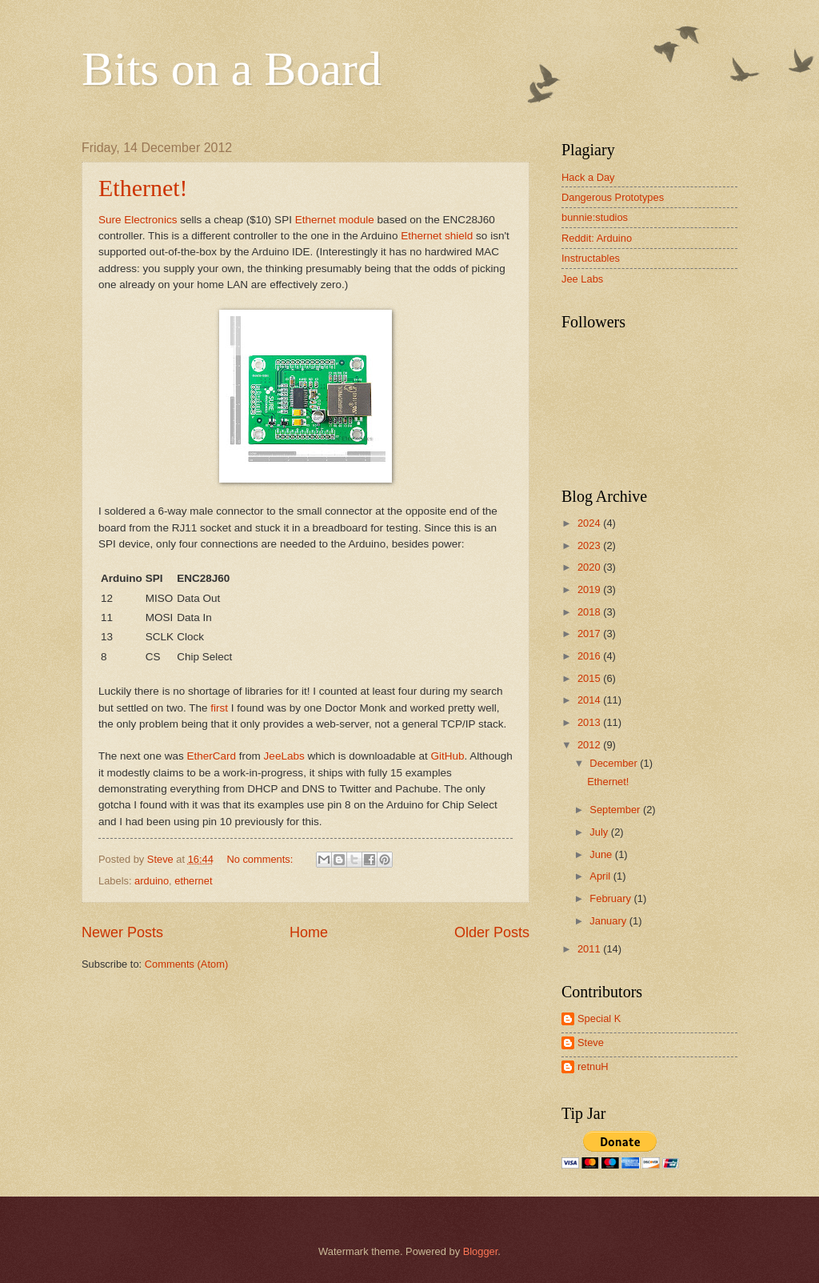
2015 (590, 678)
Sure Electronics (137, 220)
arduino (151, 881)
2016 (590, 656)
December (614, 763)
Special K (599, 1018)
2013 (590, 722)
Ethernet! (143, 187)
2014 (590, 700)
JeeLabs (284, 756)
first (219, 708)
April (601, 876)
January (609, 921)
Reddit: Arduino (596, 238)
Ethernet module (334, 220)
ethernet (193, 881)
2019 (590, 589)
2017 (590, 633)
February (611, 898)
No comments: (261, 859)
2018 (590, 612)
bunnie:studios (594, 217)
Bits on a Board (232, 68)
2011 (590, 949)
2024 (590, 523)
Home (309, 932)
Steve (590, 1042)
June (602, 854)
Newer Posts (122, 932)
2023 (590, 545)
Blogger (480, 1251)
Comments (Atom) (186, 964)
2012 (590, 745)
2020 (590, 567)
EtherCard (211, 756)
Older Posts (491, 932)
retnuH (593, 1066)
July (599, 832)
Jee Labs (582, 279)
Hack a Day (588, 177)
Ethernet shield (437, 236)
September (616, 810)
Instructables (590, 258)
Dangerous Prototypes (612, 197)
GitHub (448, 756)
